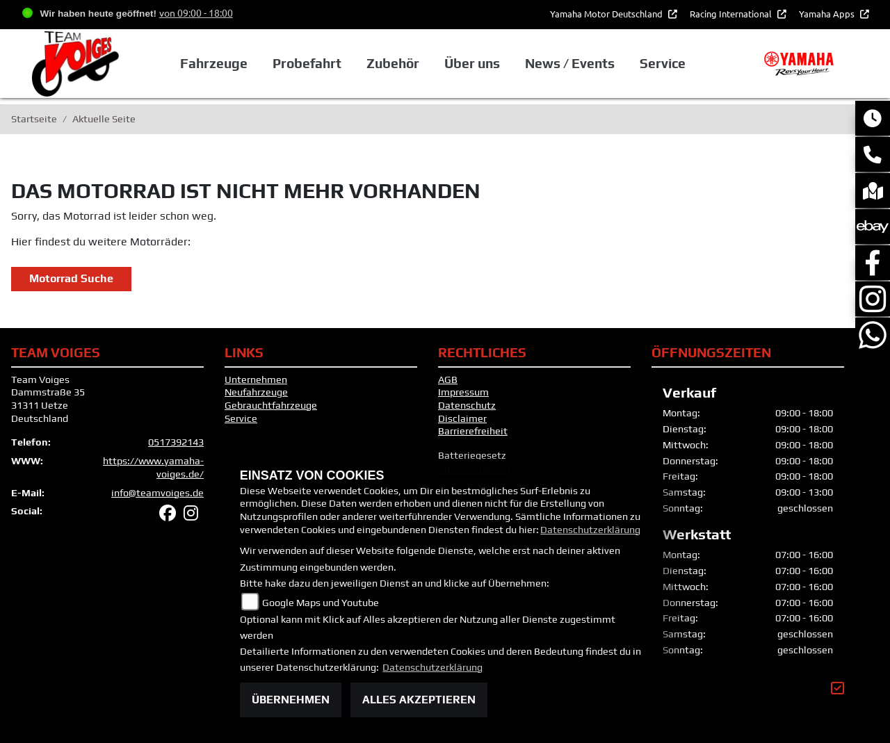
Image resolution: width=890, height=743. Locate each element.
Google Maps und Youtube (320, 602)
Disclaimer (462, 418)
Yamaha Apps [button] (828, 13)
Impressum (463, 392)
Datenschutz (467, 405)
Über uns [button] (472, 63)
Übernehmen (291, 699)
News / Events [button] (570, 63)
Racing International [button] (732, 13)
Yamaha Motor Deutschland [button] (607, 13)
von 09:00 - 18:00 (196, 12)
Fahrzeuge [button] (213, 63)
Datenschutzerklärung (590, 529)
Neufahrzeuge (256, 392)
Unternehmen (256, 379)
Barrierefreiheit (473, 430)
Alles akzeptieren (419, 699)
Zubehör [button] (392, 63)
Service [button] (663, 63)
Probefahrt (307, 63)
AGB (448, 379)
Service (241, 418)
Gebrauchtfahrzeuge (271, 405)
